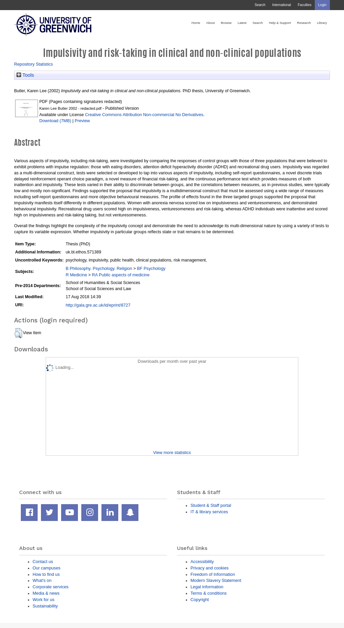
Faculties (304, 5)
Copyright (199, 599)
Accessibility (202, 561)
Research (304, 23)
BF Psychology (151, 268)
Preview (82, 120)
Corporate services (51, 586)
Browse (226, 23)
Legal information (206, 586)
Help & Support (280, 23)
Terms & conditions (208, 593)
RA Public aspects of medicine (121, 274)
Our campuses (46, 567)
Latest (242, 23)
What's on (42, 580)
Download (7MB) (55, 120)
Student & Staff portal (210, 505)
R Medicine (76, 274)
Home (195, 23)
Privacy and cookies (209, 567)
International (281, 5)
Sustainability (45, 605)
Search (260, 5)
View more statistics (172, 452)
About (210, 23)
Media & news (46, 593)
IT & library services (209, 511)
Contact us (43, 561)
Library (322, 23)
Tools (25, 75)
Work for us (43, 599)
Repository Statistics (33, 64)
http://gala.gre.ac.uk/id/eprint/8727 (98, 305)
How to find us (46, 574)
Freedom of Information (212, 574)
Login (322, 5)
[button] (18, 333)
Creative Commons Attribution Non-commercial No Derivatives (144, 114)
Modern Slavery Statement (215, 580)
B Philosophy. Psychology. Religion (99, 268)
